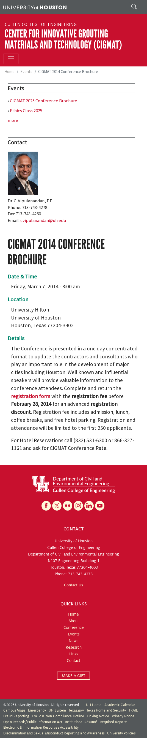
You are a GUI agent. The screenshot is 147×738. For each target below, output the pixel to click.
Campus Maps (14, 710)
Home (9, 71)
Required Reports (113, 722)
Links (73, 654)
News (73, 640)
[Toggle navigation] (11, 58)
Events (26, 71)
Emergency (37, 710)
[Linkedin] (89, 506)
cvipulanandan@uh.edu (43, 220)
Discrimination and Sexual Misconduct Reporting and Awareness (53, 733)
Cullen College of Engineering (41, 24)
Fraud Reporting (16, 716)
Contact (73, 660)
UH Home (93, 705)
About (73, 621)
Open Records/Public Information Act (32, 722)
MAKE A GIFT (73, 675)
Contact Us (73, 585)
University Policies (121, 733)
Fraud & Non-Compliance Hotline (58, 716)
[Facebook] (46, 506)
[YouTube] (99, 506)
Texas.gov (76, 710)
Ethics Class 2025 (26, 111)
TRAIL (133, 710)
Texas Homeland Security (106, 710)
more (13, 120)
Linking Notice (98, 716)
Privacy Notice (123, 716)
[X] (57, 506)
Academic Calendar (119, 705)
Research (74, 647)
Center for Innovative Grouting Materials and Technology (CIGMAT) (63, 39)
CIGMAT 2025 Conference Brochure (43, 101)
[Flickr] (67, 506)
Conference (73, 627)
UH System (57, 710)
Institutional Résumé (81, 722)
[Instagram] (78, 506)
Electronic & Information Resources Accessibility (41, 727)
